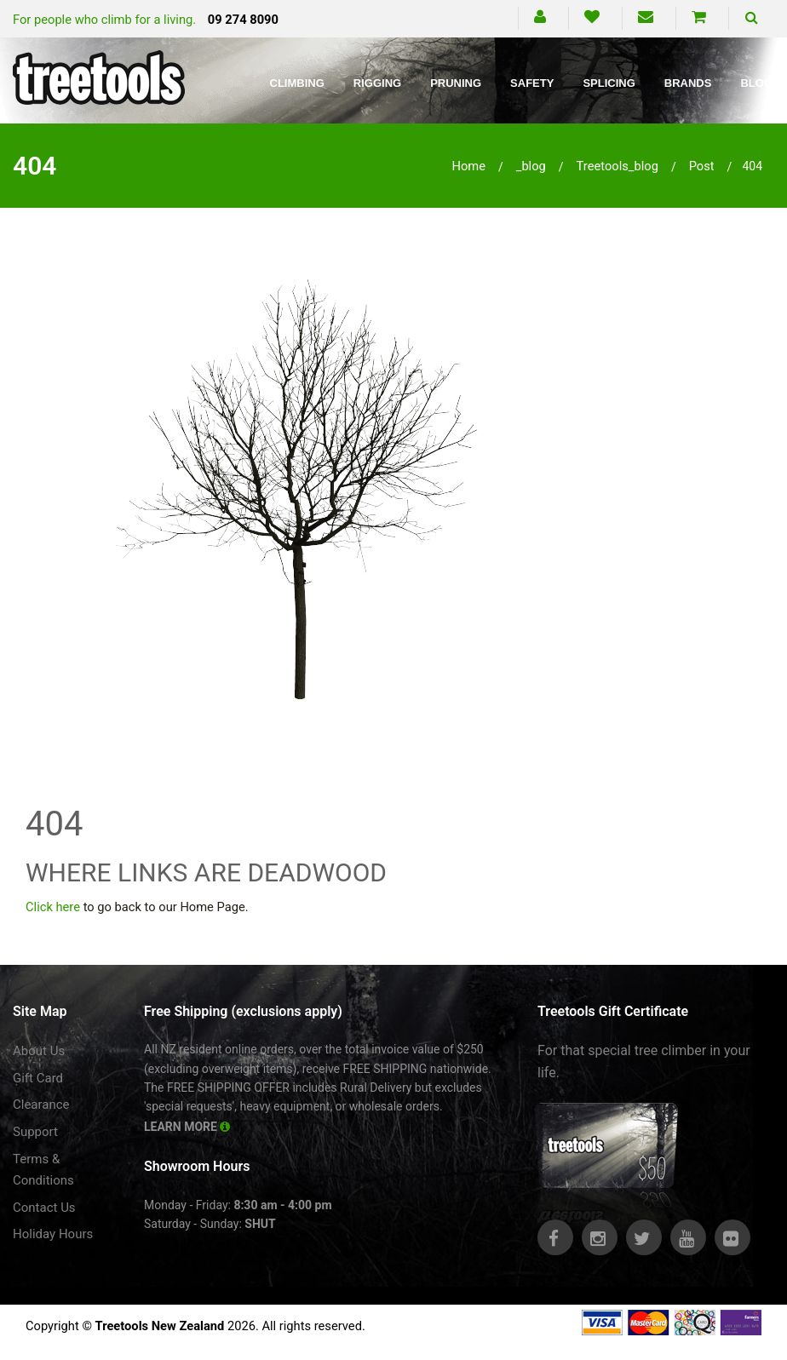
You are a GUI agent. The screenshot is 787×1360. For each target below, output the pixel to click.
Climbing (297, 83)
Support (35, 1131)
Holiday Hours (53, 1234)
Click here (53, 907)
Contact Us (44, 1207)
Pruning (455, 83)
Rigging (377, 83)
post (702, 166)
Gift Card (38, 1078)
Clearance (41, 1104)
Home (468, 166)
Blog (756, 83)
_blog (531, 166)
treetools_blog (617, 166)
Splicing (609, 83)
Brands (688, 83)
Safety (532, 83)
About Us (39, 1051)
